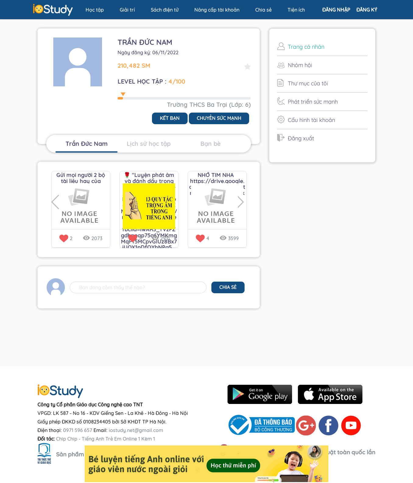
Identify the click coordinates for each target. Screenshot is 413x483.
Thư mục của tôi (302, 83)
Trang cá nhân (300, 46)
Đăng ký (366, 10)
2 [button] (65, 238)
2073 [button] (92, 238)
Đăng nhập (336, 10)
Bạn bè (210, 143)
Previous (55, 202)
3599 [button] (229, 238)
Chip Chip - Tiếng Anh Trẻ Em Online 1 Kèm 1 (105, 439)
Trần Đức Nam (86, 143)
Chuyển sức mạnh (218, 118)
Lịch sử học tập (149, 143)
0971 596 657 (77, 430)
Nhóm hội (294, 65)
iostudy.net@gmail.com (136, 430)
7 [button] (134, 238)
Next (242, 202)
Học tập (95, 10)
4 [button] (202, 238)
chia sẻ (228, 287)
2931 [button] (161, 238)
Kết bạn (168, 118)
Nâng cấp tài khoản (216, 10)
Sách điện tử (164, 10)
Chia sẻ (263, 10)
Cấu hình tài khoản (306, 120)
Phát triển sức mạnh (307, 101)
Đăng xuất (295, 138)
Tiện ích (296, 10)
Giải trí (127, 10)
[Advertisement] (322, 263)
